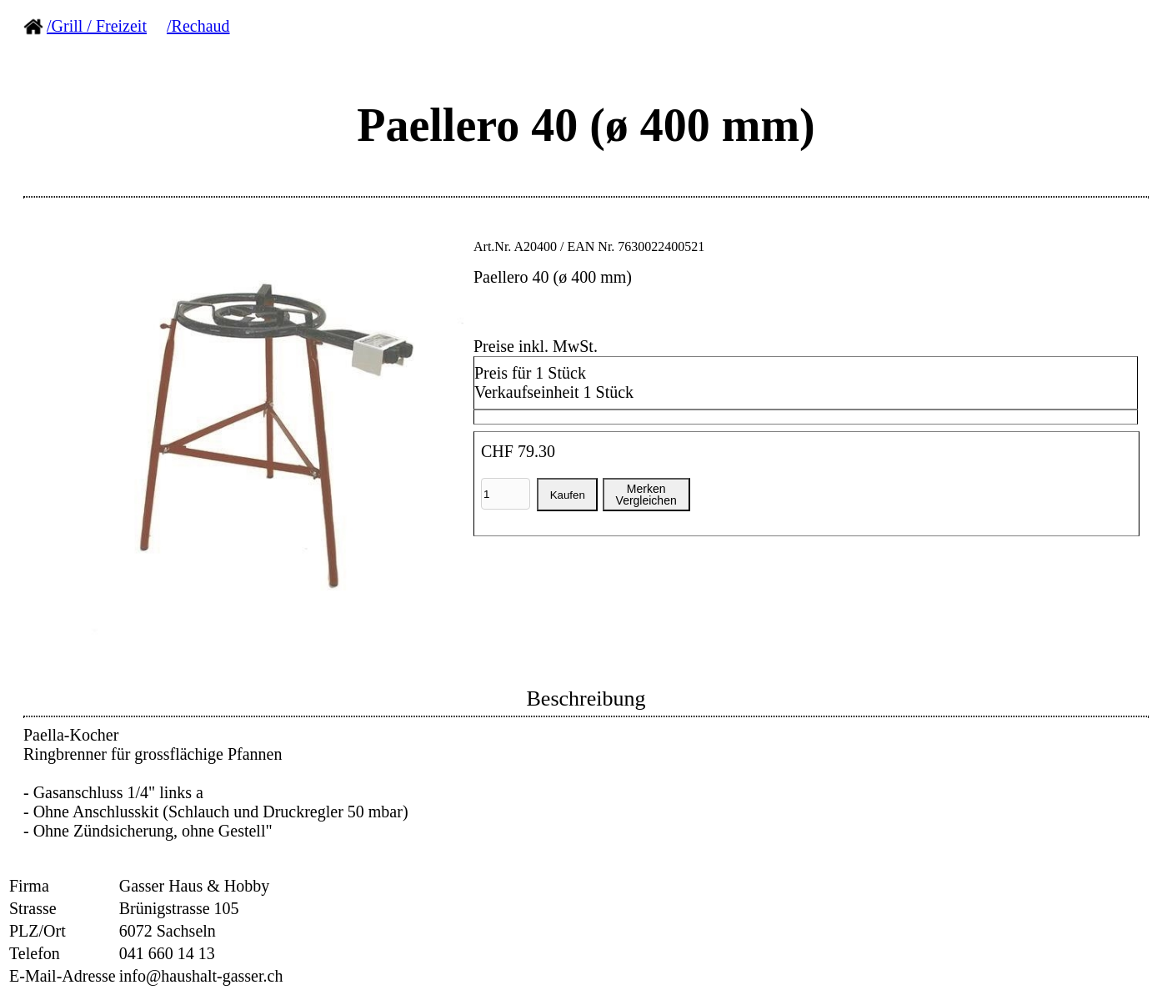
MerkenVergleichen (646, 494)
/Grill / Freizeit (97, 26)
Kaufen (567, 495)
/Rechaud (198, 26)
